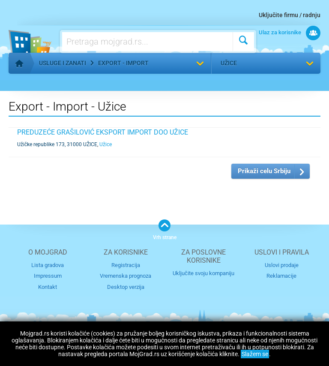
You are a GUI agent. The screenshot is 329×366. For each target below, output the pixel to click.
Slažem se (255, 354)
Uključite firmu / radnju (289, 15)
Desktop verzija (125, 287)
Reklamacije (281, 276)
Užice (229, 63)
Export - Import (123, 63)
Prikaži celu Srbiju (264, 171)
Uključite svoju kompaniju (203, 273)
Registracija (125, 265)
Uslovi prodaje (282, 265)
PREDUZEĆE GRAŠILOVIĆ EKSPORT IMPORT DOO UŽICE (102, 132)
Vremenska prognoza (125, 276)
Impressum (48, 276)
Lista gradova (47, 265)
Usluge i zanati (62, 63)
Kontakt (47, 287)
